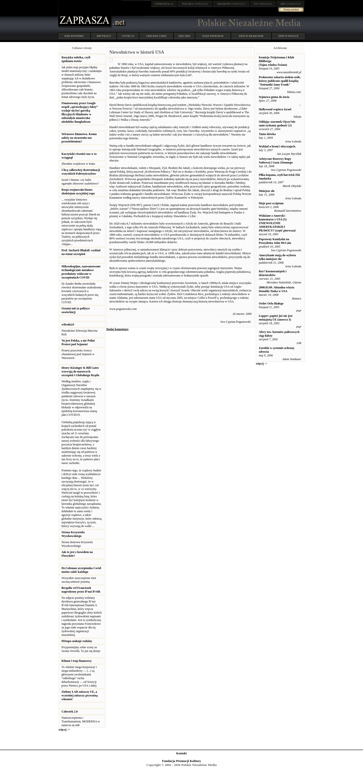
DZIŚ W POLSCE (288, 35)
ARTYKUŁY (103, 35)
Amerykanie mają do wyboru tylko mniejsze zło (277, 257)
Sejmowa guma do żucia (274, 97)
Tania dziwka (267, 134)
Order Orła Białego (271, 303)
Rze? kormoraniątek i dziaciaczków (273, 273)
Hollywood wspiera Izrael (275, 109)
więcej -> (64, 729)
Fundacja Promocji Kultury (181, 761)
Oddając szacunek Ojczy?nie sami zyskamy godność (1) (277, 123)
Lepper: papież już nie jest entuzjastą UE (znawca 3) (275, 317)
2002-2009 (184, 35)
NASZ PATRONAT (213, 35)
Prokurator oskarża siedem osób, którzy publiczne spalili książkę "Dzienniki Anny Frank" (280, 80)
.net (164, 3)
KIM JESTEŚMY (74, 35)
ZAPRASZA (195, 3)
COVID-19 (128, 35)
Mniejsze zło (267, 191)
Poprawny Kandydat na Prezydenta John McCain (275, 241)
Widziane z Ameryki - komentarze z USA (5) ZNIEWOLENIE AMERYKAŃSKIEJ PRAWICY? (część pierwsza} (277, 223)
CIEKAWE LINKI (156, 35)
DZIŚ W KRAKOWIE (251, 35)
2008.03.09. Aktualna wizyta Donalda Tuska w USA (276, 289)
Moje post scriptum (271, 203)
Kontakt (181, 753)
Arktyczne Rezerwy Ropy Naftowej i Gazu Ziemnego (276, 160)
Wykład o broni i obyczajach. (277, 146)
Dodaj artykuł (291, 9)
